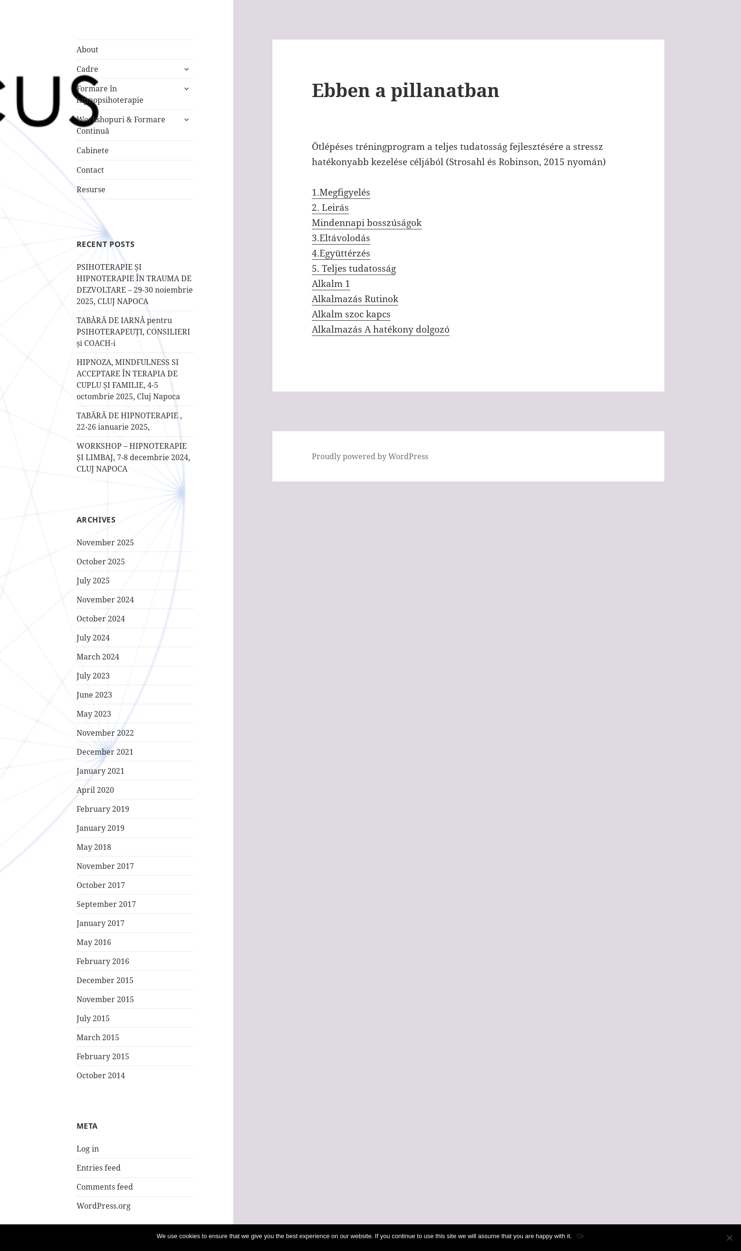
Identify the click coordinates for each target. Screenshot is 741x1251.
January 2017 (101, 923)
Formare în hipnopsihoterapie (110, 94)
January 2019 (101, 828)
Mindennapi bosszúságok (367, 223)
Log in (88, 1148)
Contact (90, 170)
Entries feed (99, 1167)
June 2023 (94, 695)
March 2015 (98, 1037)
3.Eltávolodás (341, 238)
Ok (581, 1236)
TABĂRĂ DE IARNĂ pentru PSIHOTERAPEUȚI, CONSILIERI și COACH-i (133, 331)
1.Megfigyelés (341, 192)
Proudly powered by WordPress (370, 456)
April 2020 (95, 790)
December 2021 (105, 752)
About (87, 49)
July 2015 (93, 1018)
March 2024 (98, 656)
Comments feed (105, 1187)
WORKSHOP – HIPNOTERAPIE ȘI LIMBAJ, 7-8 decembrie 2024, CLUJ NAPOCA (133, 457)
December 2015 (105, 980)
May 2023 (94, 714)
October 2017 (101, 885)
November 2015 (105, 999)
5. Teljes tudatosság (354, 268)
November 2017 (105, 866)
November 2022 (105, 733)
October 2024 (101, 618)
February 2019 (103, 809)
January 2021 (101, 771)
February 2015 (103, 1056)
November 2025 (105, 542)
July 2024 (93, 637)
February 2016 (103, 961)
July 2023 (93, 675)
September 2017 (106, 904)
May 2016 (94, 942)
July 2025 (93, 580)
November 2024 (105, 599)
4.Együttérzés (341, 253)
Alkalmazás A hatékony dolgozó (381, 329)
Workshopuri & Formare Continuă (121, 125)
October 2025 (101, 561)
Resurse (91, 189)
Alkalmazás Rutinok (355, 299)
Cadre (87, 69)
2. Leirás (330, 207)
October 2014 (101, 1075)
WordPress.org (104, 1206)
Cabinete (93, 150)
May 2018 (94, 847)
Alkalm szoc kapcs (351, 314)
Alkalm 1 (331, 283)
